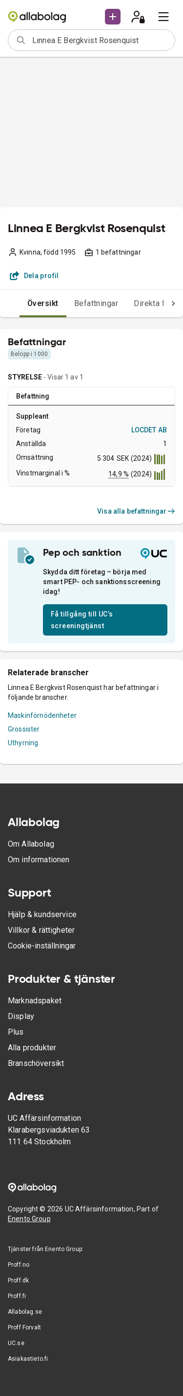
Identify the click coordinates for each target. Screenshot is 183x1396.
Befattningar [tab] (96, 303)
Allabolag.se (25, 1311)
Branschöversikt (36, 1063)
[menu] (163, 16)
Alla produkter (32, 1047)
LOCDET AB (149, 430)
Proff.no (18, 1264)
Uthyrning (23, 743)
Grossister (24, 729)
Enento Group (29, 1219)
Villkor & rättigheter (41, 930)
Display (21, 1016)
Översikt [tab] (43, 303)
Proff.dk (18, 1280)
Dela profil (34, 275)
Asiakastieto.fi (28, 1358)
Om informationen (38, 859)
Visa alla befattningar (136, 511)
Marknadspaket (34, 1000)
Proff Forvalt (24, 1327)
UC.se (16, 1343)
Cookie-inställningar (42, 945)
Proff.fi (17, 1296)
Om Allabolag (31, 844)
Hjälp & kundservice (42, 914)
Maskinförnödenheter (42, 715)
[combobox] (100, 40)
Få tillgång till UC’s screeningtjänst (82, 620)
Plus (16, 1032)
